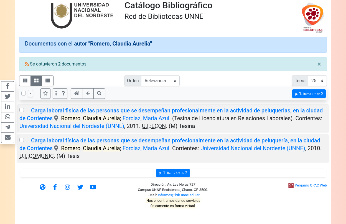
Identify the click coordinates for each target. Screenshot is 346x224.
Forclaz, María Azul (146, 118)
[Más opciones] (56, 93)
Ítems (300, 80)
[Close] (319, 64)
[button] (63, 93)
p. (309, 94)
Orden (133, 80)
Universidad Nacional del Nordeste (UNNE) (71, 126)
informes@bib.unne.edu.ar (179, 195)
